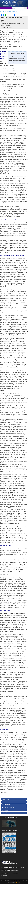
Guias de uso (5, 874)
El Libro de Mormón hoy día (11, 11)
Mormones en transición (16, 880)
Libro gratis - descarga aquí (9, 830)
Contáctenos (4, 875)
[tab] (14, 799)
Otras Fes (5, 810)
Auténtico (5, 799)
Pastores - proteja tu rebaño (9, 817)
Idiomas (4, 812)
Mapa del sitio (15, 874)
